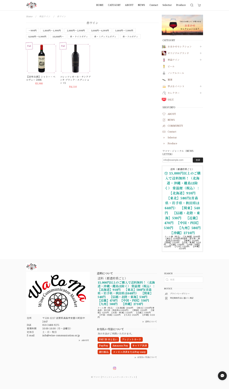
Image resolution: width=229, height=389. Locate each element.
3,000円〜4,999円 (100, 30)
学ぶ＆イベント (176, 86)
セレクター (174, 93)
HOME (100, 5)
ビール (171, 66)
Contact (154, 5)
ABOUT (129, 5)
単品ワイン (174, 59)
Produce (181, 5)
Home (29, 16)
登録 (198, 159)
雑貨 (170, 79)
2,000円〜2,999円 (76, 30)
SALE (171, 99)
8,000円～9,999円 (37, 36)
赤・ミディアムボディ (105, 36)
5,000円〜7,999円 (124, 30)
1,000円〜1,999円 (52, 30)
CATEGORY (114, 5)
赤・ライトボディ (79, 36)
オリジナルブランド (178, 53)
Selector (167, 5)
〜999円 (32, 30)
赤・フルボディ (130, 36)
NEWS (141, 5)
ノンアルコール (176, 73)
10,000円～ (58, 36)
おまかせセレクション (180, 46)
